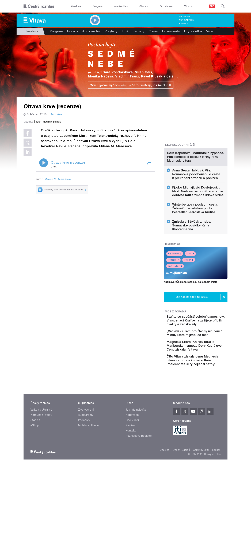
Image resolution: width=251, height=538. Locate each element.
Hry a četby (174, 289)
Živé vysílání (175, 302)
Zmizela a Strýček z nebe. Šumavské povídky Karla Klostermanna (191, 261)
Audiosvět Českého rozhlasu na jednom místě (190, 317)
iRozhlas (76, 6)
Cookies (164, 502)
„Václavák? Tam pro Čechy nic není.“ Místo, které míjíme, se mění (206, 374)
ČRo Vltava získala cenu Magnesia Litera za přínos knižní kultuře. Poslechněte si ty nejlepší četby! (206, 410)
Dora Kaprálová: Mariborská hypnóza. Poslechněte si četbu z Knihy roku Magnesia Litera (195, 192)
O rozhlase (166, 6)
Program (97, 6)
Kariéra (130, 477)
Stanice (143, 6)
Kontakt (131, 482)
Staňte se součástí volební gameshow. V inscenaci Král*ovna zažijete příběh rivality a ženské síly (206, 358)
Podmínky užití (200, 502)
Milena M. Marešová (58, 253)
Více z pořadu (175, 347)
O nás (153, 31)
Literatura (31, 31)
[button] (149, 237)
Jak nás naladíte (136, 462)
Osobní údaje (180, 502)
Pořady (72, 31)
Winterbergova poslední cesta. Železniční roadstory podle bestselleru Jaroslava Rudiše (195, 244)
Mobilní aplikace (88, 477)
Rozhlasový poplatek (139, 488)
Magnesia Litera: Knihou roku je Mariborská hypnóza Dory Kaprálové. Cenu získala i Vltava (205, 392)
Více (211, 31)
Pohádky (173, 295)
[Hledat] (222, 6)
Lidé (125, 31)
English (216, 502)
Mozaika (56, 114)
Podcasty (84, 472)
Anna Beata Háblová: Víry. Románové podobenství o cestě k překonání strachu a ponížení (196, 209)
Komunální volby (41, 467)
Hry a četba (193, 31)
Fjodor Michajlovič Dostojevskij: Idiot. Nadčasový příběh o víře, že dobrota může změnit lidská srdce (198, 227)
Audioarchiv (186, 20)
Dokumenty (171, 31)
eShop (35, 477)
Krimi (190, 289)
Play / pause (43, 236)
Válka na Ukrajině (41, 462)
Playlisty (111, 31)
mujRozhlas (121, 6)
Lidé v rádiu (133, 472)
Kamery (183, 23)
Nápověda (132, 467)
